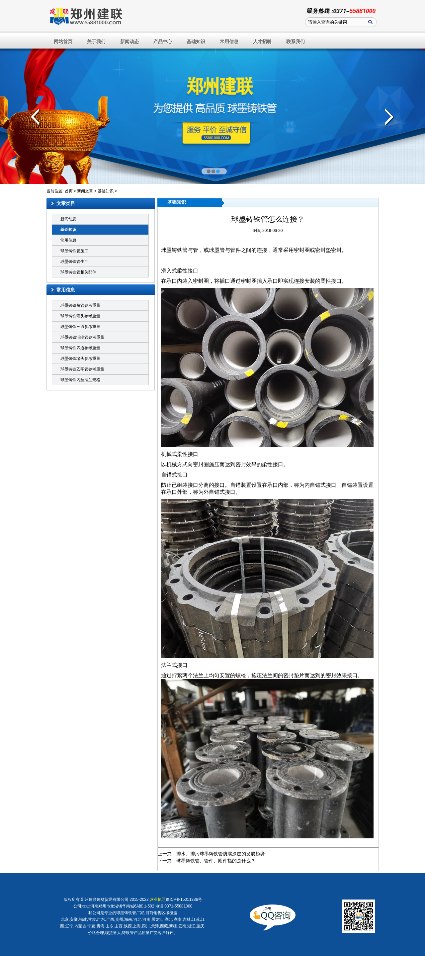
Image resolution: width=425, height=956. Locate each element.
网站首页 (63, 41)
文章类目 (65, 203)
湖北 (169, 919)
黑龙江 (157, 919)
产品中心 (162, 41)
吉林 (187, 919)
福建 (83, 919)
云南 (182, 926)
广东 (101, 919)
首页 (69, 191)
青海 (101, 926)
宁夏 (91, 926)
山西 (119, 926)
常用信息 (229, 41)
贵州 (119, 919)
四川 (146, 926)
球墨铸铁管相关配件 (78, 272)
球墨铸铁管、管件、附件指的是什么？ (215, 860)
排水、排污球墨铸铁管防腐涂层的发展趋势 (220, 853)
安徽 (74, 919)
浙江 (191, 926)
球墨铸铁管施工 (74, 251)
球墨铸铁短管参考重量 (80, 305)
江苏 (196, 919)
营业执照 (158, 899)
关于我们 (96, 41)
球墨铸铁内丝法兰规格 (80, 379)
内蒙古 (80, 926)
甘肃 (92, 919)
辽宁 (69, 926)
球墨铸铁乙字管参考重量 (82, 369)
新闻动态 (129, 41)
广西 (110, 919)
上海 (137, 926)
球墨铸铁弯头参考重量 (80, 316)
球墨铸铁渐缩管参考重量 (82, 337)
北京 (65, 919)
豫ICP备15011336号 (184, 899)
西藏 (164, 926)
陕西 (128, 926)
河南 (146, 919)
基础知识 (196, 41)
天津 (155, 926)
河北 (137, 919)
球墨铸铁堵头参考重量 (80, 358)
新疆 (173, 926)
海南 (128, 919)
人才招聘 (262, 41)
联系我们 (295, 41)
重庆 (200, 926)
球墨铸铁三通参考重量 (80, 326)
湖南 (178, 919)
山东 (110, 926)
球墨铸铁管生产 (74, 261)
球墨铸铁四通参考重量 (80, 348)
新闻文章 (85, 191)
